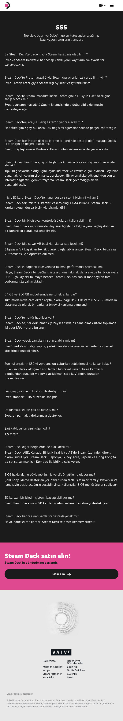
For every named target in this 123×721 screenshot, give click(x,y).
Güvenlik (72, 673)
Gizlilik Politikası (76, 670)
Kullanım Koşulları (52, 666)
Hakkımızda (49, 660)
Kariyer (47, 670)
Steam (70, 677)
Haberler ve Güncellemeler (75, 662)
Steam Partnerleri (52, 673)
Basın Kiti (72, 666)
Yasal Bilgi (48, 677)
